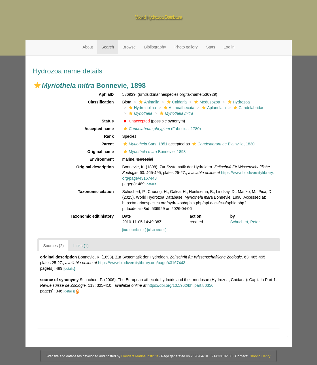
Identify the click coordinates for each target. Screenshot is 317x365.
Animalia (148, 102)
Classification (101, 102)
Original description (95, 167)
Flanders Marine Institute (139, 356)
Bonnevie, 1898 (154, 151)
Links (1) (81, 245)
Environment (102, 159)
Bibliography (155, 47)
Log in (229, 47)
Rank (109, 136)
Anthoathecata (178, 107)
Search (107, 47)
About (87, 47)
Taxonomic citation (96, 191)
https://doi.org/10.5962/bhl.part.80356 (181, 285)
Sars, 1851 (144, 144)
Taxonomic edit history (92, 216)
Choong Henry (260, 356)
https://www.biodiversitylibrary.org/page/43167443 (141, 262)
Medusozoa (206, 102)
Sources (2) (53, 245)
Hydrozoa (238, 102)
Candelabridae (248, 107)
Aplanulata (213, 107)
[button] (37, 85)
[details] (151, 184)
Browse (129, 47)
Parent (107, 144)
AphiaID (106, 94)
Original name (100, 151)
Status (108, 121)
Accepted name (99, 128)
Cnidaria (176, 102)
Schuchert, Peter (245, 222)
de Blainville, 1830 (223, 144)
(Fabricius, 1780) (161, 128)
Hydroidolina (141, 107)
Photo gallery (186, 47)
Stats (210, 47)
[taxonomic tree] (134, 230)
